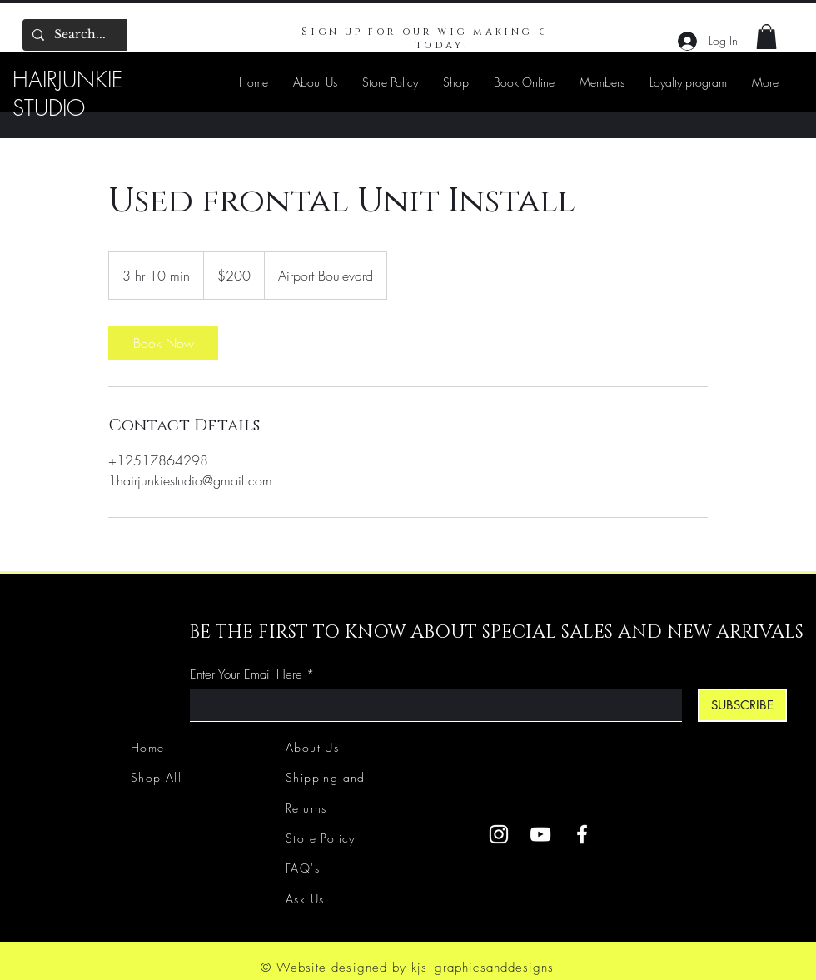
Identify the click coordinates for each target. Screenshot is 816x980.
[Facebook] (582, 834)
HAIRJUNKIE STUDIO (67, 94)
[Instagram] (498, 834)
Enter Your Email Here (246, 675)
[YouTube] (540, 834)
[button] (766, 36)
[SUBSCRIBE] (742, 705)
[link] (163, 343)
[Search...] (100, 35)
